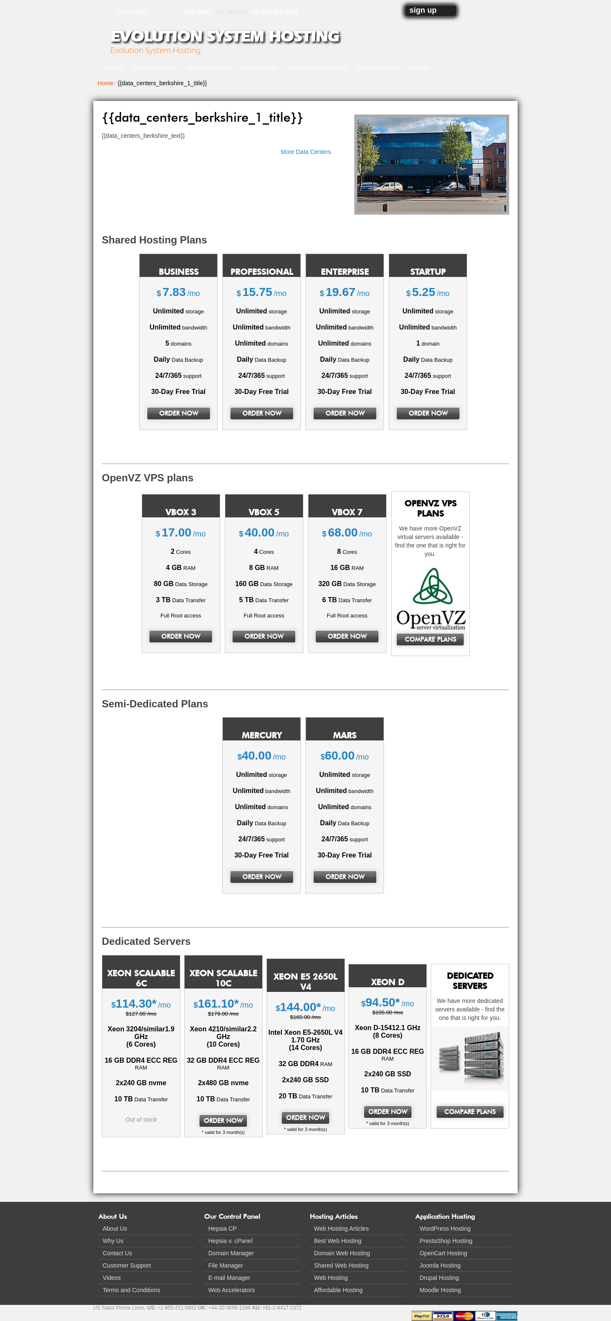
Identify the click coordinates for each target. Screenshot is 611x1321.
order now (178, 413)
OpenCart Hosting (443, 1253)
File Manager (225, 1265)
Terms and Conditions (131, 1290)
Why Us (113, 1240)
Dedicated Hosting (318, 67)
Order (419, 67)
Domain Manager (231, 1253)
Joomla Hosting (440, 1265)
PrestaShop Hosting (446, 1240)
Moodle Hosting (440, 1290)
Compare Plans (430, 639)
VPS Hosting (259, 67)
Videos (112, 1277)
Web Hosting (331, 1277)
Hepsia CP (222, 1228)
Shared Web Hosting (341, 1265)
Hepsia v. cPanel (230, 1240)
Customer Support (127, 1265)
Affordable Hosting (338, 1290)
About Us (115, 1228)
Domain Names (208, 67)
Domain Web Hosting (342, 1253)
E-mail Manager (229, 1277)
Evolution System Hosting (224, 36)
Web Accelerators (231, 1290)
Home (114, 67)
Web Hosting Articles (341, 1228)
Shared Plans (154, 67)
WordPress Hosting (445, 1228)
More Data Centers (306, 151)
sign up (423, 10)
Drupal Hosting (439, 1277)
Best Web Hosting (338, 1240)
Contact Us (117, 1253)
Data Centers (378, 67)
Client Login (131, 11)
